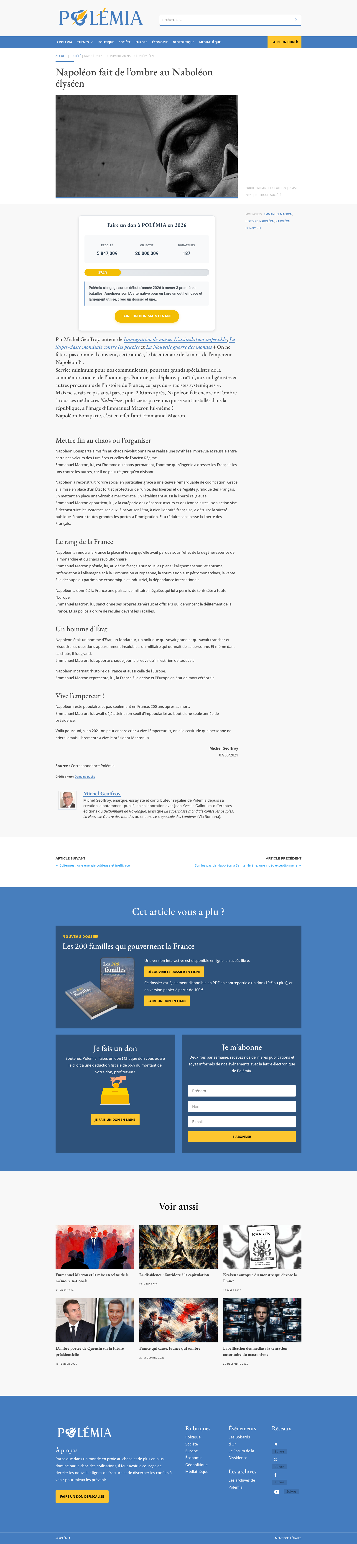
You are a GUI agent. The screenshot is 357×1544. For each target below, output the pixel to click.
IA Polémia (64, 42)
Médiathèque (210, 42)
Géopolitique (183, 42)
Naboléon (266, 221)
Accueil (61, 56)
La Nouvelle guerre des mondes (179, 346)
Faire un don (283, 42)
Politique (106, 42)
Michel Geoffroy (273, 188)
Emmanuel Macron (278, 214)
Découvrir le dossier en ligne (174, 972)
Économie (160, 42)
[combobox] (230, 20)
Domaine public (85, 776)
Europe (141, 42)
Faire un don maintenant (147, 316)
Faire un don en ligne (167, 1001)
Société (124, 42)
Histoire (251, 221)
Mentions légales (288, 1538)
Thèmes (83, 42)
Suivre (279, 1451)
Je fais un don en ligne (115, 1119)
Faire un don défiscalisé (82, 1496)
